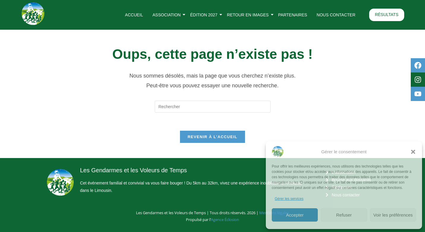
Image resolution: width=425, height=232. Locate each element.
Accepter (295, 214)
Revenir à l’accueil (213, 137)
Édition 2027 (205, 14)
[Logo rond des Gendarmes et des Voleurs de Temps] (33, 14)
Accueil (134, 14)
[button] (413, 152)
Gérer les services (289, 199)
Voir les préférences (393, 214)
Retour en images (249, 14)
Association (168, 14)
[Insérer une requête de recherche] (213, 107)
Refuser (344, 214)
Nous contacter (336, 14)
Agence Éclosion (225, 219)
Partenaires (292, 14)
